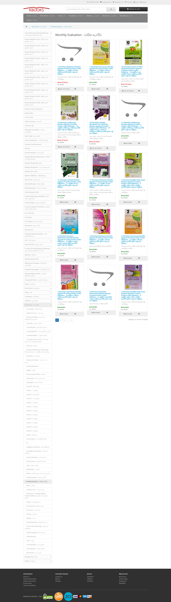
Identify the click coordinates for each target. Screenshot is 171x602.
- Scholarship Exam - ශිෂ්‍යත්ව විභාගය (36, 522)
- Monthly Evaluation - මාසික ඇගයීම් (36, 481)
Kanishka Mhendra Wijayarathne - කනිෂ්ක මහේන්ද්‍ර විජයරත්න (37, 158)
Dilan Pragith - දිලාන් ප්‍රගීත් (32, 136)
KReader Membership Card (33, 163)
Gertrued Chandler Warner (33, 144)
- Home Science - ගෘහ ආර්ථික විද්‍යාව (36, 439)
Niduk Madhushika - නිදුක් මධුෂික (34, 184)
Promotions (28, 217)
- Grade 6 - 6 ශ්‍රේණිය (31, 415)
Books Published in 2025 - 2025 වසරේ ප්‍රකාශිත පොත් (36, 97)
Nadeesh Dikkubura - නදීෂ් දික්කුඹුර (35, 176)
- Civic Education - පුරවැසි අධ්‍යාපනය (36, 327)
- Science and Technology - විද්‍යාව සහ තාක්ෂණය (36, 527)
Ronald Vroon (29, 230)
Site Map (58, 581)
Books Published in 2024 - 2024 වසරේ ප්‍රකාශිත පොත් (36, 91)
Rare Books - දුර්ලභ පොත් (32, 226)
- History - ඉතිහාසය (31, 435)
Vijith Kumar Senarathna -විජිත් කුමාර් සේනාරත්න (36, 264)
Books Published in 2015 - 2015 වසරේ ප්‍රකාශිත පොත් (36, 40)
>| (71, 320)
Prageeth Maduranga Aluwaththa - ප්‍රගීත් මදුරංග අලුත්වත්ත (37, 197)
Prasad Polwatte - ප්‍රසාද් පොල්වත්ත (35, 203)
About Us (26, 577)
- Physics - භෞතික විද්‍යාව (33, 502)
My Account (122, 577)
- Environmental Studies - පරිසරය (35, 374)
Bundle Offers (29, 113)
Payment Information (29, 579)
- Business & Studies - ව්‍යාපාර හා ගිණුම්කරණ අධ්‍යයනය (35, 318)
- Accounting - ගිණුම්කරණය (33, 309)
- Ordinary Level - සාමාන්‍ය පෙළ (34, 490)
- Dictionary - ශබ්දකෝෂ (32, 356)
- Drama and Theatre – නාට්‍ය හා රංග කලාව (36, 361)
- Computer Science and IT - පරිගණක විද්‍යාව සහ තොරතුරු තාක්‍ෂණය (36, 341)
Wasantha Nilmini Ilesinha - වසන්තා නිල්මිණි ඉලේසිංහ (35, 275)
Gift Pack (27, 148)
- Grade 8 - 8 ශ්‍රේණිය (31, 427)
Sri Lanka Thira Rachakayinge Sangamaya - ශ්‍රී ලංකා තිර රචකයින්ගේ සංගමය (37, 250)
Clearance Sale (29, 126)
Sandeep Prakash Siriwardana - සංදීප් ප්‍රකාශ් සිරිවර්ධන (36, 235)
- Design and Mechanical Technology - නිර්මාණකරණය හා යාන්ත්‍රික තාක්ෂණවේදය (37, 351)
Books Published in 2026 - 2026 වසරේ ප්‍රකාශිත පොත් (36, 104)
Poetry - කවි (61, 16)
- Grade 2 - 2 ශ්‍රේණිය (31, 403)
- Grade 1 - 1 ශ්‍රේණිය (31, 390)
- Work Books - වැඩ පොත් (33, 553)
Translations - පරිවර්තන (76, 16)
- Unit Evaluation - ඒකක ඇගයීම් (35, 549)
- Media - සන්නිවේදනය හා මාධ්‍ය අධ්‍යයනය (37, 473)
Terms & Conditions (29, 585)
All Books (90, 581)
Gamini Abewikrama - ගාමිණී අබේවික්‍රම (36, 140)
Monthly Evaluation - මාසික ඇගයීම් (61, 27)
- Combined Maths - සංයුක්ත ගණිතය (36, 335)
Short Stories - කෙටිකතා (47, 16)
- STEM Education (30, 536)
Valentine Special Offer (32, 259)
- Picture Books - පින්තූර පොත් (34, 506)
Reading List (123, 581)
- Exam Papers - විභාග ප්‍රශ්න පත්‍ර (34, 378)
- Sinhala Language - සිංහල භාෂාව (35, 532)
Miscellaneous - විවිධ (126, 16)
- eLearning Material (31, 366)
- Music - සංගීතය (30, 485)
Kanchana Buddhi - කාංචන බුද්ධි (34, 153)
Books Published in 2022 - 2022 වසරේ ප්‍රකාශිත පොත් (36, 72)
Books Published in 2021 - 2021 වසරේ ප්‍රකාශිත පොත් (36, 66)
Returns (57, 579)
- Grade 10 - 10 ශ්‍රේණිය (32, 394)
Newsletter (122, 583)
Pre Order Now (29, 213)
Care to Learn (29, 117)
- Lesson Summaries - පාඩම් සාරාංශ (36, 457)
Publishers (90, 577)
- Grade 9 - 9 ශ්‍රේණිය (31, 431)
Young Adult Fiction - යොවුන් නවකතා (36, 280)
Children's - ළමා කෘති (92, 16)
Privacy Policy (27, 583)
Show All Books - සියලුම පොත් (34, 244)
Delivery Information (29, 581)
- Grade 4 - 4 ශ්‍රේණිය (31, 411)
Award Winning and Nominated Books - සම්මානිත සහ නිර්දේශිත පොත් (37, 34)
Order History (123, 579)
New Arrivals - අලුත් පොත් (32, 180)
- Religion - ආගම (30, 518)
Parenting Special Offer (32, 192)
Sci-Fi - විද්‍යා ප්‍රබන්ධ (30, 240)
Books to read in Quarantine (33, 109)
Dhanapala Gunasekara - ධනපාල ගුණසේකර (35, 131)
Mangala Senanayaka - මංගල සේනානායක (37, 167)
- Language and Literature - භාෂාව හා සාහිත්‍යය (36, 452)
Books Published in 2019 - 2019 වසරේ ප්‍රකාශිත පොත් (36, 53)
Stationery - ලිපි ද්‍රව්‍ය (30, 255)
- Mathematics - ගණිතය (32, 469)
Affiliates (89, 579)
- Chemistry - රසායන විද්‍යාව (33, 323)
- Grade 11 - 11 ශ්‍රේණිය (32, 398)
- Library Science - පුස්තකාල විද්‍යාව (35, 461)
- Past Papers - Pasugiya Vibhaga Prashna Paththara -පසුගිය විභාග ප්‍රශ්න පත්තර (36, 496)
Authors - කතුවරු (32, 20)
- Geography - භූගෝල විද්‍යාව (34, 382)
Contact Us (58, 577)
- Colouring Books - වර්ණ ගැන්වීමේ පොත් (37, 331)
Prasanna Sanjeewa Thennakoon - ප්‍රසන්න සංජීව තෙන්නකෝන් (37, 208)
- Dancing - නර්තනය (31, 346)
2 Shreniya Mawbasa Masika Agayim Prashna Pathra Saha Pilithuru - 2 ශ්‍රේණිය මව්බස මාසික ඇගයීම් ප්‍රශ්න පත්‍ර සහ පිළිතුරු (101, 239)
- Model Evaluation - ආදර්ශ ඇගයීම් (35, 477)
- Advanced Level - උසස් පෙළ (34, 313)
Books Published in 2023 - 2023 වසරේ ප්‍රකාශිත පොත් (36, 78)
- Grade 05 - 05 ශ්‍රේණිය (32, 386)
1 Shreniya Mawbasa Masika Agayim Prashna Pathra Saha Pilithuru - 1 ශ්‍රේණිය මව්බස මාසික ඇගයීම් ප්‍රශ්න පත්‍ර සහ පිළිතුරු (69, 70)
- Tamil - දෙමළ (29, 541)
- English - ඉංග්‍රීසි (30, 370)
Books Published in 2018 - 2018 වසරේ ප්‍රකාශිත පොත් (36, 47)
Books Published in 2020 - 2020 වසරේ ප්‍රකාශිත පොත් (36, 59)
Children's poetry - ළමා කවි (33, 121)
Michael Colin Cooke (31, 171)
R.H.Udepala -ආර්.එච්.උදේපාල (34, 221)
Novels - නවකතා (32, 16)
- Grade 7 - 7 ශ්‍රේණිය (31, 423)
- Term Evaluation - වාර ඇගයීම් (34, 545)
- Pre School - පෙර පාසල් (32, 510)
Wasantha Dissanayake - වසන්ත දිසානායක (37, 269)
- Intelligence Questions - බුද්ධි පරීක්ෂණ (37, 447)
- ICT (26, 443)
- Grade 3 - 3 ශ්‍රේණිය (31, 407)
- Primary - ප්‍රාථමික (31, 514)
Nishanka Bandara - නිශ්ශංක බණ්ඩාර (36, 188)
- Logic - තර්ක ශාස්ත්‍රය (31, 465)
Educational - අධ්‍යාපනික (109, 16)
